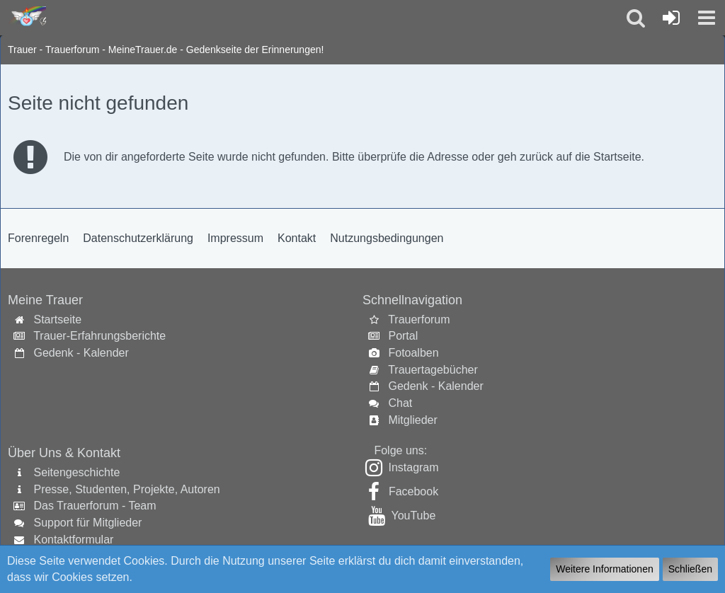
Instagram (413, 467)
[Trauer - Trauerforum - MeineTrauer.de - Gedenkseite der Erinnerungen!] (26, 17)
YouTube (413, 515)
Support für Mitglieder (87, 523)
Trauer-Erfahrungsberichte (99, 336)
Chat (400, 403)
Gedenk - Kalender (80, 353)
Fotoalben (413, 353)
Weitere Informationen (604, 569)
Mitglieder (412, 420)
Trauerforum (419, 319)
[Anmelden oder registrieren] (671, 18)
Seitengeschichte (76, 472)
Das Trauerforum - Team (94, 506)
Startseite (57, 319)
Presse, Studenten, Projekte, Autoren (126, 489)
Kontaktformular (73, 540)
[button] (706, 18)
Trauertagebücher (433, 370)
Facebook (413, 491)
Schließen (690, 569)
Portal (403, 336)
